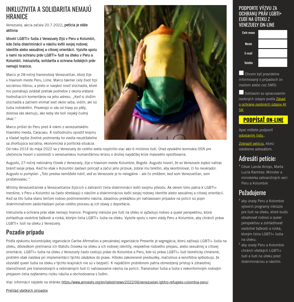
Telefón (248, 63)
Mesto (248, 44)
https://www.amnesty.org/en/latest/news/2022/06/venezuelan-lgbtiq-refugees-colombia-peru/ (134, 282)
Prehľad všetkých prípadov (27, 290)
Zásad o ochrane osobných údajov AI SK (262, 104)
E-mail (248, 53)
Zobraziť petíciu (251, 143)
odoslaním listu (251, 135)
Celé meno (248, 33)
